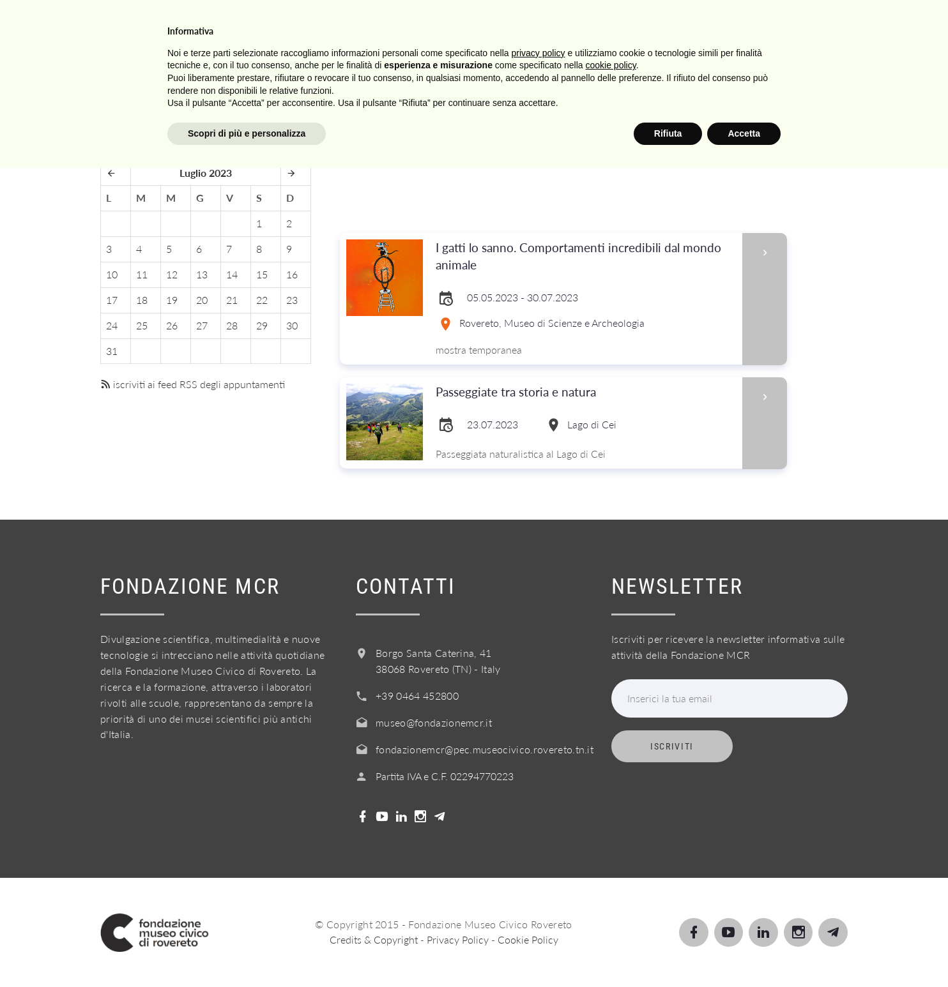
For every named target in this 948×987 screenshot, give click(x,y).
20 (202, 300)
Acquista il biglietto (699, 24)
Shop (807, 24)
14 (232, 274)
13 (202, 274)
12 (172, 274)
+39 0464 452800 (417, 695)
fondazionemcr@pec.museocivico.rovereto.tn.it (484, 749)
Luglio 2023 (206, 173)
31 (112, 351)
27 (202, 325)
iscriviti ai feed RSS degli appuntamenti (192, 384)
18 (142, 300)
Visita (327, 24)
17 (112, 300)
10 (112, 274)
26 (172, 325)
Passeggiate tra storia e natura (526, 392)
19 (172, 300)
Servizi (530, 24)
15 (262, 274)
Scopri (393, 24)
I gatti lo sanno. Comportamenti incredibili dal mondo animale (585, 256)
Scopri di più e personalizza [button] (246, 952)
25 (142, 325)
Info (592, 24)
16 (292, 274)
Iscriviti (672, 746)
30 (292, 325)
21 (232, 300)
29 (262, 325)
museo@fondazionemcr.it (434, 722)
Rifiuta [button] (668, 952)
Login (868, 24)
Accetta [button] (744, 952)
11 (142, 274)
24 (112, 325)
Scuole (461, 24)
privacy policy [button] (538, 871)
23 (292, 300)
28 (232, 325)
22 (262, 300)
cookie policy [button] (611, 884)
